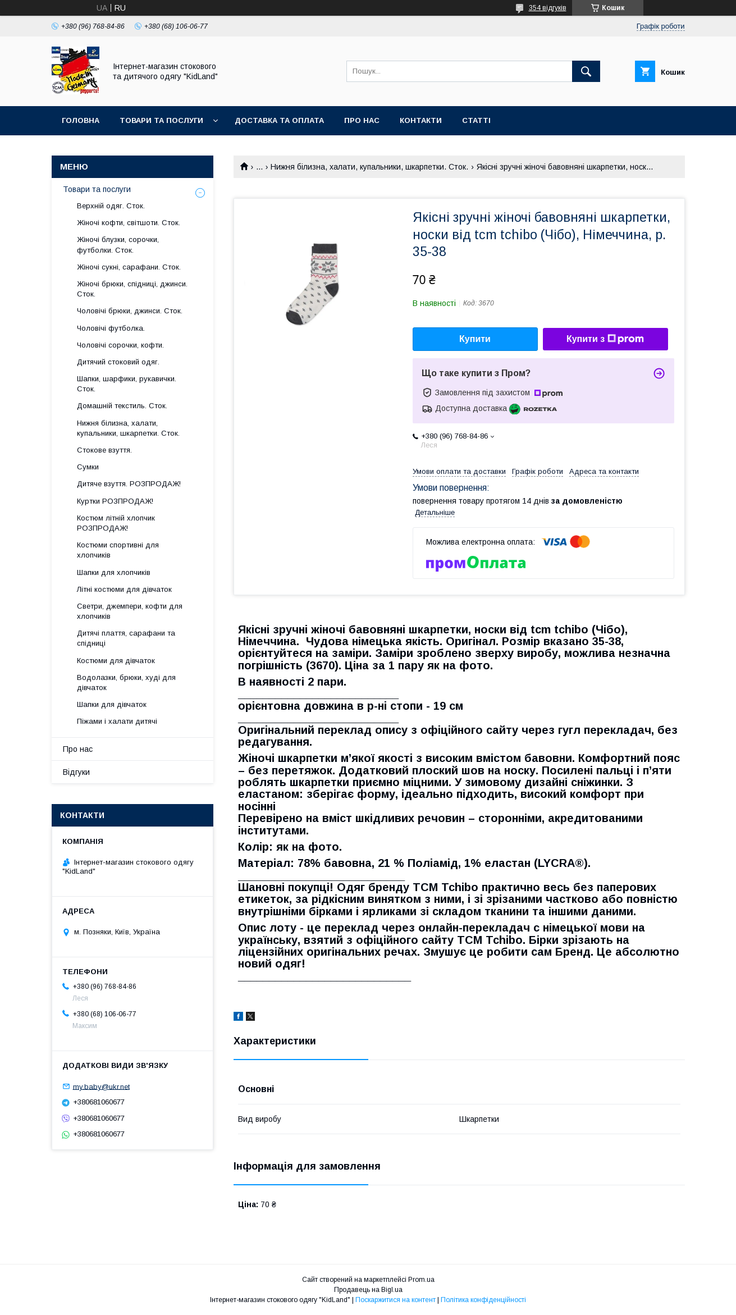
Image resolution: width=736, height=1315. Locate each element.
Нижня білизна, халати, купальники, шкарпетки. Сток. (369, 166)
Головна (80, 120)
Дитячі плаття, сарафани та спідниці (126, 638)
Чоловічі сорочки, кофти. (120, 345)
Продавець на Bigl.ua (368, 1290)
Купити (475, 339)
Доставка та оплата (279, 120)
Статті (476, 120)
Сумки (88, 467)
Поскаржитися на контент (395, 1300)
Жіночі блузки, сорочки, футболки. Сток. (118, 244)
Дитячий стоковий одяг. (118, 362)
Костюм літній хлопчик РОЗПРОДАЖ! (116, 523)
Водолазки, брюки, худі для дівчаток (126, 682)
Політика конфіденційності (483, 1300)
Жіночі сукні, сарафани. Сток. (129, 267)
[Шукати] (586, 71)
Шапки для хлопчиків (113, 572)
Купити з (605, 339)
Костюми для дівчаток (116, 660)
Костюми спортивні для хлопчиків (118, 550)
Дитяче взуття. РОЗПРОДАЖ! (129, 484)
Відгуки (76, 772)
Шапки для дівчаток (112, 704)
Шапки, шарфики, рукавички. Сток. (126, 384)
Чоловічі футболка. (111, 328)
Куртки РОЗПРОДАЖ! (115, 501)
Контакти (421, 120)
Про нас (362, 120)
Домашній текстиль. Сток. (122, 405)
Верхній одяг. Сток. (111, 206)
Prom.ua (421, 1280)
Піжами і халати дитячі (117, 721)
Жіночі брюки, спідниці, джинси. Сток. (132, 289)
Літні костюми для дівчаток (124, 589)
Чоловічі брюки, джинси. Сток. (129, 311)
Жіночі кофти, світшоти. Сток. (128, 222)
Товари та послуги (161, 120)
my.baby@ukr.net (101, 1086)
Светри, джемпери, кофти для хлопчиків (129, 611)
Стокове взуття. (104, 450)
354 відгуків (547, 8)
